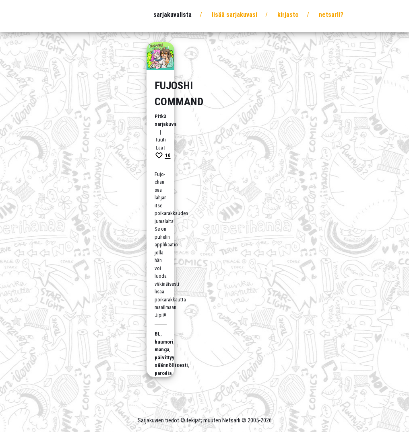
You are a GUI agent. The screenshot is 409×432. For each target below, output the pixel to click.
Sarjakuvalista (172, 14)
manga (162, 349)
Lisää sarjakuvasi (234, 14)
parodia (163, 373)
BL (158, 334)
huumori (164, 342)
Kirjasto (288, 14)
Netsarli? (331, 14)
